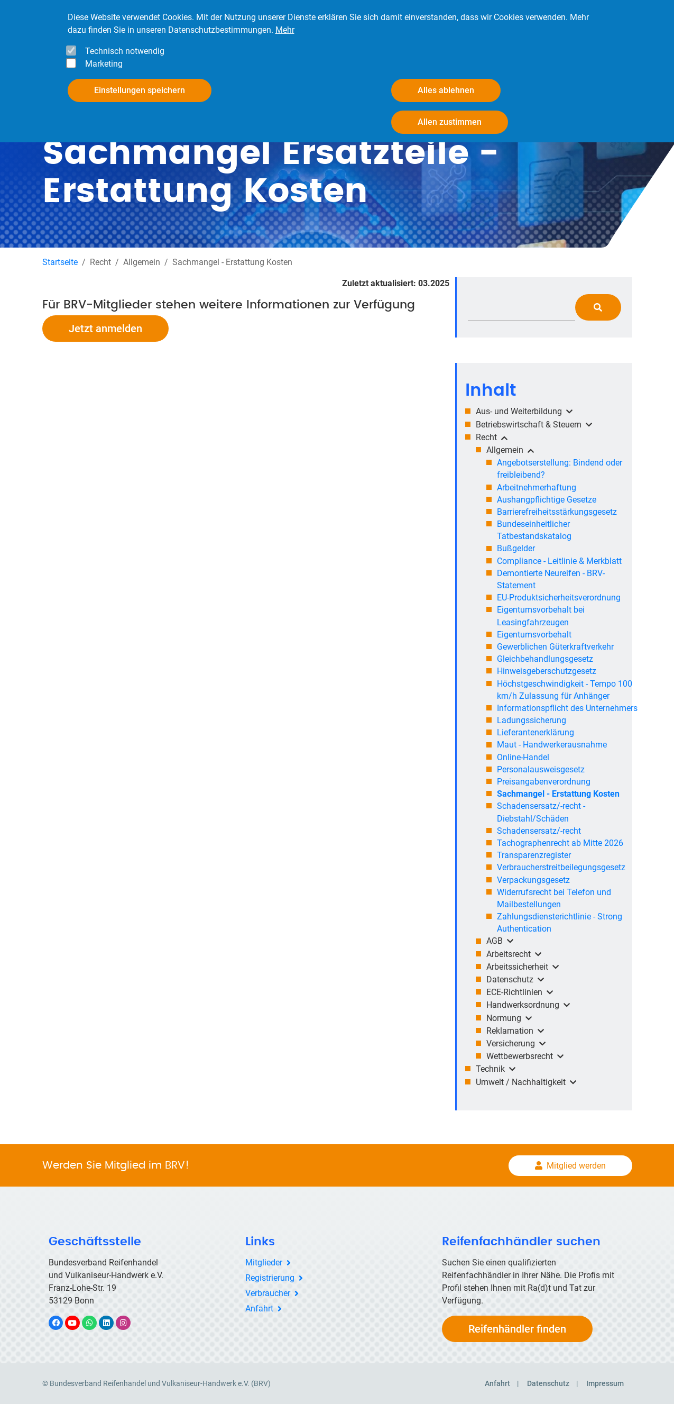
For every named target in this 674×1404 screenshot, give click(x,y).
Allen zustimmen (450, 122)
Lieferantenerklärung (535, 732)
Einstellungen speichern (139, 90)
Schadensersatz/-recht (539, 831)
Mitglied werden (576, 1166)
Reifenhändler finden (517, 1329)
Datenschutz (548, 1383)
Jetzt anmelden (105, 328)
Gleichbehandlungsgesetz (545, 659)
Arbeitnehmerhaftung (536, 487)
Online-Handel (523, 757)
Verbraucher (267, 1293)
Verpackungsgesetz (533, 880)
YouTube (78, 1323)
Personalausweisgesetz (541, 769)
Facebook (61, 1323)
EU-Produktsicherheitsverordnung (559, 597)
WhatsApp (95, 1323)
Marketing (104, 64)
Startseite (60, 262)
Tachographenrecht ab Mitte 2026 (560, 843)
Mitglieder (263, 1262)
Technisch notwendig (124, 51)
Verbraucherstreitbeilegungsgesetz (561, 867)
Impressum (605, 1383)
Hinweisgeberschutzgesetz (546, 671)
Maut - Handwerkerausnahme (552, 745)
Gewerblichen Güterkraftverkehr (555, 647)
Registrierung (269, 1278)
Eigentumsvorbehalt (534, 635)
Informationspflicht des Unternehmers (567, 708)
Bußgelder (516, 548)
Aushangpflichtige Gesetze (546, 500)
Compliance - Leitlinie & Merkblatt (559, 561)
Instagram (129, 1323)
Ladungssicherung (531, 720)
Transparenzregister (534, 855)
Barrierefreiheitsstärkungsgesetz (557, 512)
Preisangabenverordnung (543, 782)
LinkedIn (112, 1323)
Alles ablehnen (446, 90)
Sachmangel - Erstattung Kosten (558, 794)
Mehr (284, 30)
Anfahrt (259, 1308)
